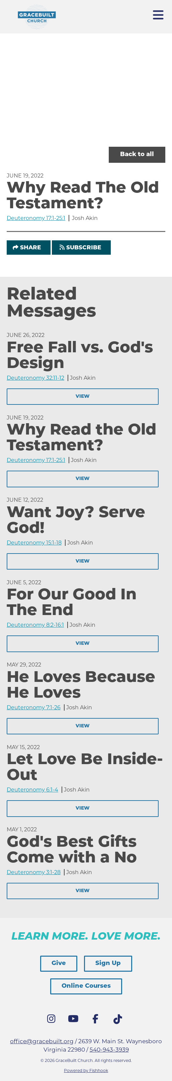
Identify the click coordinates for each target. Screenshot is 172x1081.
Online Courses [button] (86, 986)
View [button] (83, 396)
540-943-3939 (109, 1049)
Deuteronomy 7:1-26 (34, 707)
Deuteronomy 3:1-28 (34, 872)
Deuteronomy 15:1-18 (34, 542)
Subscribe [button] (83, 248)
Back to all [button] (137, 154)
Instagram (53, 1020)
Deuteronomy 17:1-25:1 (36, 218)
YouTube (75, 1020)
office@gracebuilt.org (42, 1041)
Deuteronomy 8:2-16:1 (35, 625)
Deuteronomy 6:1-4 (32, 790)
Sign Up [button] (108, 963)
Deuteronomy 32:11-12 (35, 378)
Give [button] (59, 963)
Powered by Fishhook (86, 1070)
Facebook (97, 1020)
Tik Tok (119, 1021)
